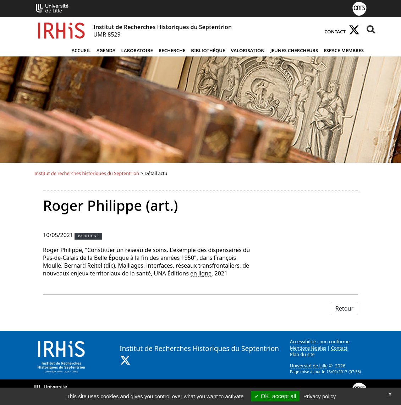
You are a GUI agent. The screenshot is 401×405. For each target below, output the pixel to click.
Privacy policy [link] (319, 396)
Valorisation (247, 50)
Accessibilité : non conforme (320, 341)
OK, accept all (275, 396)
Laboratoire (137, 50)
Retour (344, 308)
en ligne (201, 273)
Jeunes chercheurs (294, 50)
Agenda (106, 50)
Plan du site (302, 354)
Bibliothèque (208, 50)
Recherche (172, 50)
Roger (51, 250)
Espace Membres (344, 50)
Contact (335, 31)
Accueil (80, 50)
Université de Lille (309, 365)
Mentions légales (308, 348)
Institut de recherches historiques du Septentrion (86, 173)
